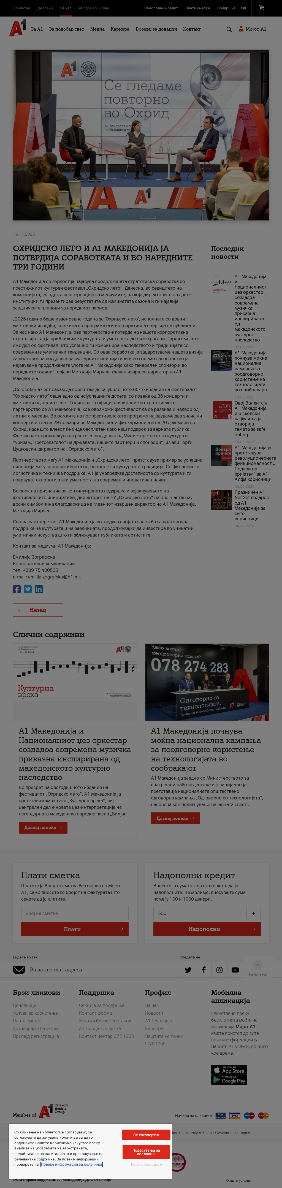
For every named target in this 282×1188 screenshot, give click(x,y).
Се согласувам (146, 1135)
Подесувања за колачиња (146, 1152)
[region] (90, 1151)
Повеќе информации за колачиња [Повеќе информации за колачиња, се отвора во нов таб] (71, 1164)
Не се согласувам (146, 1165)
